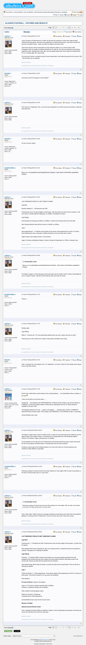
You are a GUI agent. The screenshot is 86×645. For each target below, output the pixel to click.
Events (67, 15)
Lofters (7, 389)
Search (61, 15)
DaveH (7, 360)
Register (75, 15)
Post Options (57, 36)
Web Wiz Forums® (44, 639)
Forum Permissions (78, 636)
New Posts (76, 12)
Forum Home (9, 12)
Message (27, 32)
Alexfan (7, 73)
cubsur (7, 36)
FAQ (56, 15)
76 (63, 27)
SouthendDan (10, 168)
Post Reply (8, 28)
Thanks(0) (66, 36)
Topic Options (77, 32)
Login (80, 15)
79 (72, 27)
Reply (80, 36)
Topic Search (67, 32)
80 (75, 27)
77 (66, 27)
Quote (74, 36)
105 (78, 27)
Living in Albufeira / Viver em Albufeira (23, 12)
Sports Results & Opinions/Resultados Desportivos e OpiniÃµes (50, 12)
